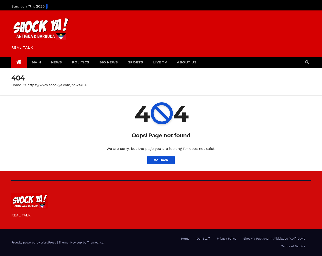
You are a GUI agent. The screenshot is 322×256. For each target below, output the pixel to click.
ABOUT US (186, 62)
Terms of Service (293, 246)
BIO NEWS (108, 62)
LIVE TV (160, 62)
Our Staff (203, 238)
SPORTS (135, 62)
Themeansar (96, 242)
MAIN (36, 62)
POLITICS (80, 62)
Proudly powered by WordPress (34, 242)
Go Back (161, 160)
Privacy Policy (226, 238)
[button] (307, 62)
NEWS (56, 62)
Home (16, 85)
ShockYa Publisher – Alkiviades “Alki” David (274, 238)
